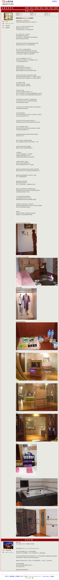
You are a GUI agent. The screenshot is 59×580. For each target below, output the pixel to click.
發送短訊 (8, 27)
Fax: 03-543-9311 (46, 576)
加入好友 (8, 25)
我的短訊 (46, 8)
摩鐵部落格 (12, 576)
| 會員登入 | (55, 1)
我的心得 (32, 8)
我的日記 (51, 8)
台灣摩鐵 (17, 576)
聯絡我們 (52, 576)
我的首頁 (27, 8)
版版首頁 (56, 8)
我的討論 (36, 8)
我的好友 (41, 8)
